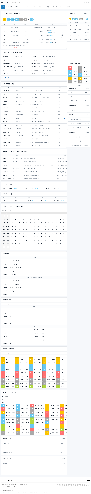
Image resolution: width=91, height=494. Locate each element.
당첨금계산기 (33, 7)
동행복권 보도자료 (73, 132)
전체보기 (79, 85)
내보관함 (68, 7)
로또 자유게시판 (7, 438)
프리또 (3, 2)
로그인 (85, 2)
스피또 (19, 2)
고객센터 (87, 480)
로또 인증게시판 (7, 458)
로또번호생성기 (9, 7)
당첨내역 (17, 7)
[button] (88, 2)
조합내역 (47, 7)
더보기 (63, 438)
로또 (8, 2)
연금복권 (14, 2)
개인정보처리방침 (8, 484)
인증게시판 (61, 7)
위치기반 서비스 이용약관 (18, 484)
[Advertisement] (79, 51)
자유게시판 (54, 7)
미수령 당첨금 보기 (7, 77)
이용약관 (2, 484)
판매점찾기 (41, 7)
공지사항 (71, 115)
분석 (22, 7)
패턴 (27, 7)
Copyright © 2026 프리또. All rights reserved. (10, 486)
